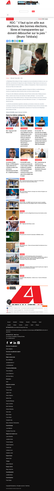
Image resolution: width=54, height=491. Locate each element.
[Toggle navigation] (7, 15)
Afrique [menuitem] (37, 325)
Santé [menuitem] (32, 325)
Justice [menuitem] (26, 325)
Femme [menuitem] (20, 325)
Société (22, 189)
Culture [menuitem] (14, 325)
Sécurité (22, 200)
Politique (7, 78)
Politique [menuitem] (21, 322)
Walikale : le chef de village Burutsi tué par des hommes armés (33, 213)
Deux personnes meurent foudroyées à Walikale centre (31, 234)
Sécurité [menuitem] (28, 322)
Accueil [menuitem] (8, 322)
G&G (20, 488)
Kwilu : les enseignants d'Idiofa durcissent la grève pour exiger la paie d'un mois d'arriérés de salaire (34, 267)
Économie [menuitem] (34, 322)
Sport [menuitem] (40, 322)
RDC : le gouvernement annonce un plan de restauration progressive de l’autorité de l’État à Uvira (32, 181)
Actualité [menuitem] (15, 322)
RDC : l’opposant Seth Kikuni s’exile (27, 223)
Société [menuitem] (9, 325)
